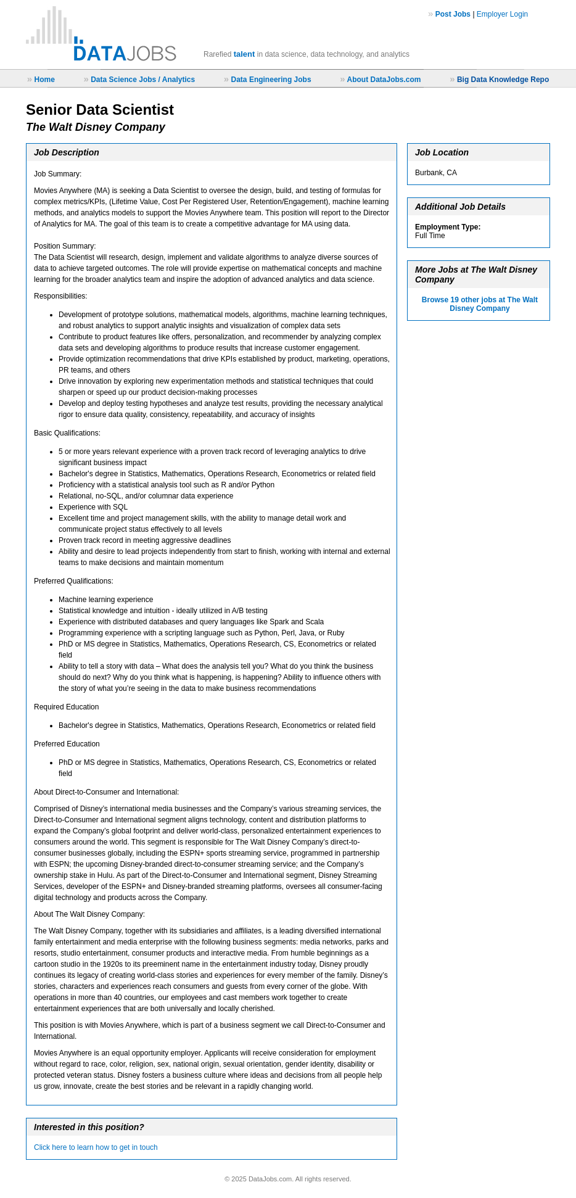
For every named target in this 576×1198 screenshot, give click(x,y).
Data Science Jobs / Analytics (143, 79)
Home (44, 79)
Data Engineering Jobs (271, 79)
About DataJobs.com (384, 79)
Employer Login (502, 14)
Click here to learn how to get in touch (96, 1147)
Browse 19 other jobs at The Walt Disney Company (480, 304)
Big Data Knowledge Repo (503, 79)
